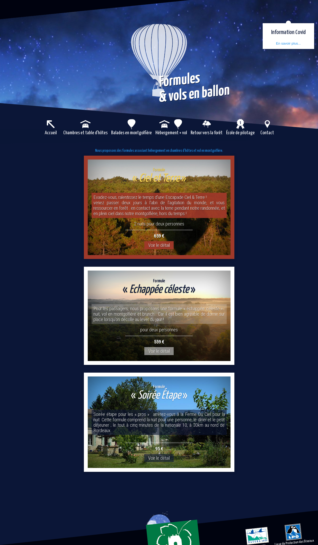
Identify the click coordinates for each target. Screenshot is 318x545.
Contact (267, 132)
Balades (131, 132)
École (240, 132)
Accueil (50, 132)
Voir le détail (159, 246)
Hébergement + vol (171, 132)
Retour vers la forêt (206, 132)
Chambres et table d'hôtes (85, 132)
